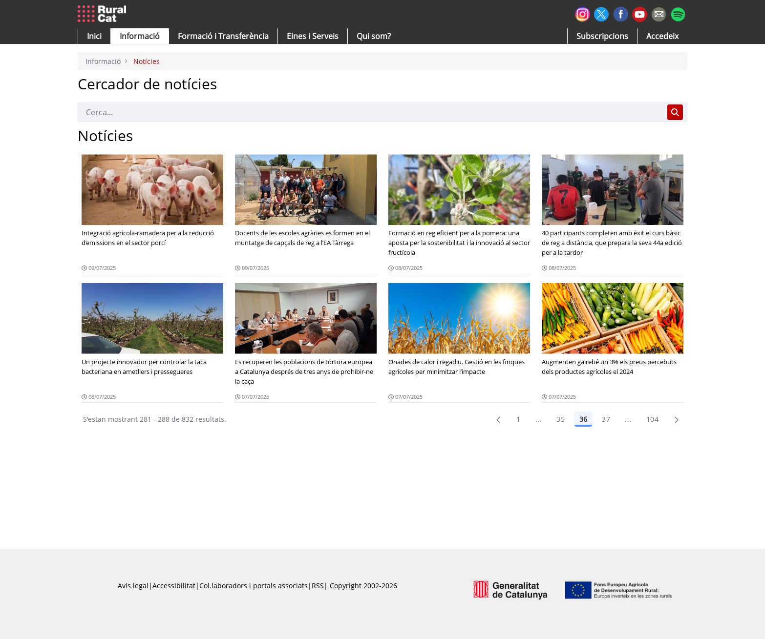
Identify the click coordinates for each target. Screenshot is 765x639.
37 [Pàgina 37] (606, 419)
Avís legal (133, 585)
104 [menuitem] (652, 419)
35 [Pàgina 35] (560, 419)
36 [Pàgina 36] (583, 419)
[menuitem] (223, 36)
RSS (318, 585)
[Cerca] (370, 112)
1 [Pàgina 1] (518, 419)
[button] (94, 36)
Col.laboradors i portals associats (253, 585)
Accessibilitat (173, 585)
